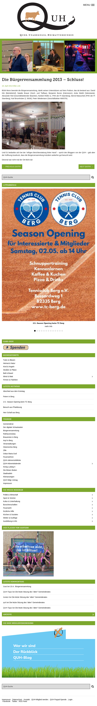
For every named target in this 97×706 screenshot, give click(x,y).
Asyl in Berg (8, 440)
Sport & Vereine (9, 498)
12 (60, 331)
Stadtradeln (7, 473)
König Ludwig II (9, 467)
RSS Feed (23, 701)
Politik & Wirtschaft (10, 495)
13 (62, 331)
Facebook (6, 701)
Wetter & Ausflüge (10, 518)
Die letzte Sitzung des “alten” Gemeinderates (33, 592)
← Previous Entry (12, 167)
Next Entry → (86, 167)
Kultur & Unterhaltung (11, 501)
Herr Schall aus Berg (11, 412)
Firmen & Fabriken (10, 380)
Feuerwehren (8, 457)
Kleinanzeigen (8, 477)
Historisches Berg (10, 447)
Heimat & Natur (9, 363)
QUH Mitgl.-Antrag (10, 480)
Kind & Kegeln (8, 367)
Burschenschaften (10, 505)
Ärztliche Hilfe (8, 511)
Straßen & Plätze (10, 370)
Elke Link (16, 86)
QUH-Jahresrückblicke (12, 460)
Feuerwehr (7, 508)
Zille (4, 450)
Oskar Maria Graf (10, 454)
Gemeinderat (8, 424)
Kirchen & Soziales (10, 515)
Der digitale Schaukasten (13, 427)
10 (55, 331)
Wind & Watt (8, 376)
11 (57, 331)
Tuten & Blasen (9, 360)
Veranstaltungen (9, 444)
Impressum (7, 483)
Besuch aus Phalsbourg (12, 407)
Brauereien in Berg (10, 437)
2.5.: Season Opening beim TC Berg (17, 402)
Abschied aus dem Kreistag (14, 391)
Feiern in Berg (8, 397)
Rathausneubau (9, 434)
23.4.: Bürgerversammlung (20, 586)
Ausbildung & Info (10, 521)
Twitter (14, 701)
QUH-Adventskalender (12, 464)
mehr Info (48, 326)
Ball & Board (8, 373)
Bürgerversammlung (11, 431)
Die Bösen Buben (10, 470)
